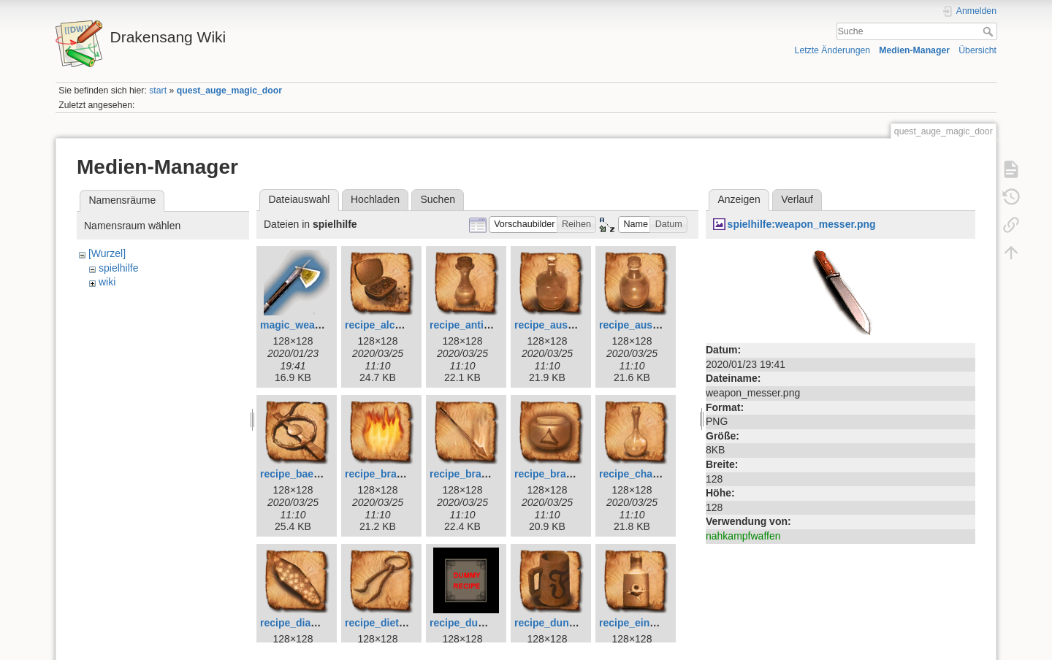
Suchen (438, 199)
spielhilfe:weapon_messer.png (802, 224)
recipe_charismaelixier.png (665, 474)
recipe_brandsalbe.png (570, 474)
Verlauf (797, 199)
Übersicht (977, 50)
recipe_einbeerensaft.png (661, 623)
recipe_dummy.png (476, 623)
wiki (107, 282)
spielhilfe (118, 268)
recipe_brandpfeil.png (483, 474)
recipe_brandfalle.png (398, 474)
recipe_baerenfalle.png (316, 474)
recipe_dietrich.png (392, 623)
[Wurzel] (107, 253)
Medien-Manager (914, 50)
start (158, 90)
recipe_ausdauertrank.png (663, 325)
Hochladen (375, 199)
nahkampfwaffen (743, 536)
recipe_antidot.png (475, 325)
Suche (989, 31)
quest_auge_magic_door (229, 90)
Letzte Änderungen (833, 50)
